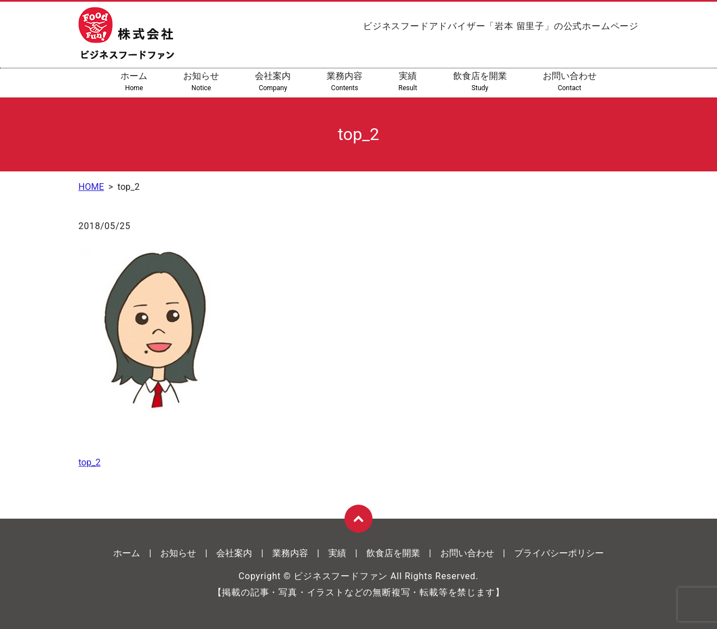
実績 (407, 82)
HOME (91, 186)
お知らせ (201, 82)
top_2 (89, 462)
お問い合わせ (570, 82)
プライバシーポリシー (559, 553)
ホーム (133, 82)
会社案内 (273, 82)
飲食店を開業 (480, 82)
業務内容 (344, 82)
